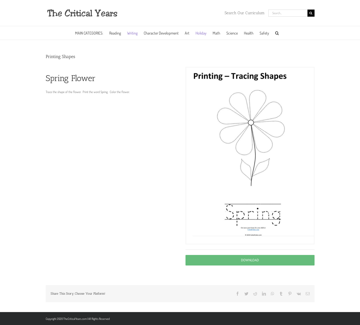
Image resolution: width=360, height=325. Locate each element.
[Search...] (287, 13)
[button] (277, 33)
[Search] (311, 13)
